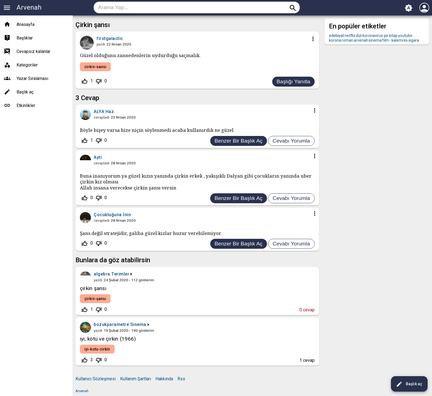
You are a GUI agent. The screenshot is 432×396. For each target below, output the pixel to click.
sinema (375, 40)
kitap (393, 35)
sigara (413, 40)
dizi (359, 35)
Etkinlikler (26, 105)
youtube (405, 35)
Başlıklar (25, 38)
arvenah (361, 40)
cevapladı (101, 117)
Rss (181, 378)
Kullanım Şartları (135, 378)
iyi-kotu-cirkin (97, 349)
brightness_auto (408, 8)
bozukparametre (111, 324)
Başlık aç (409, 384)
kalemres (399, 40)
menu (7, 8)
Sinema (138, 324)
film (385, 40)
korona (335, 40)
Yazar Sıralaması (32, 78)
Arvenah (29, 7)
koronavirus (373, 35)
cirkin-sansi (95, 67)
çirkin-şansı (95, 298)
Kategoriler (27, 65)
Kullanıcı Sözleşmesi (95, 378)
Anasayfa (25, 24)
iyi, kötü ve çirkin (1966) (108, 339)
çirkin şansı (93, 288)
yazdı (100, 44)
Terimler (120, 274)
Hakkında (164, 378)
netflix (350, 35)
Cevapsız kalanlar (33, 51)
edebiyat (336, 35)
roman (347, 40)
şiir (386, 35)
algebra (102, 274)
